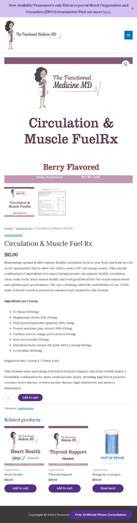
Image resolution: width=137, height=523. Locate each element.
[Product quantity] (9, 397)
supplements (24, 227)
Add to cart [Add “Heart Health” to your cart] (21, 487)
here (107, 12)
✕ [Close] (132, 8)
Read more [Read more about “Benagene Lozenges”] (108, 487)
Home (8, 227)
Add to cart (30, 397)
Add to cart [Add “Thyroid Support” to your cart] (65, 487)
